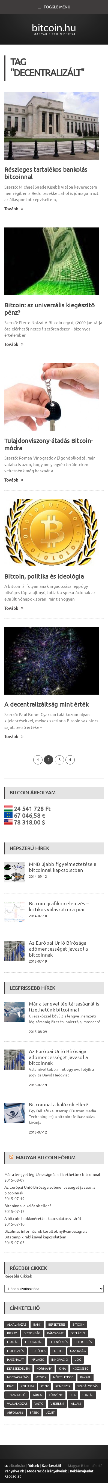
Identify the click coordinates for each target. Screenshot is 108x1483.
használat (15, 1359)
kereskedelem (18, 1368)
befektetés (57, 1324)
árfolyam (15, 1412)
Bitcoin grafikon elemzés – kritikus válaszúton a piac (59, 906)
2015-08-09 (38, 1032)
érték (34, 1412)
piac (10, 1386)
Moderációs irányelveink (47, 1471)
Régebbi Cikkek (18, 1276)
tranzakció (16, 1395)
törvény (56, 1395)
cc (6, 1466)
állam (76, 1403)
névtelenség (63, 1377)
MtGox (40, 1377)
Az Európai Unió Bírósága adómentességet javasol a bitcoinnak (58, 948)
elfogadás (34, 1342)
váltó (39, 1403)
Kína (62, 1368)
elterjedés (83, 1342)
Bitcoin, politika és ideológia (44, 576)
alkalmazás (16, 1324)
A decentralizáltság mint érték (46, 704)
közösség (80, 1368)
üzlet (50, 1412)
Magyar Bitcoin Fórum (46, 1157)
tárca (37, 1395)
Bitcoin (79, 1324)
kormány (44, 1368)
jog (78, 1359)
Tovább (14, 209)
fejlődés (38, 1351)
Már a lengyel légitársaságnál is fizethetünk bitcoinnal (64, 1006)
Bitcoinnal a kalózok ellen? (58, 1104)
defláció (78, 1333)
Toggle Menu (54, 7)
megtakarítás (18, 1377)
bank (37, 1324)
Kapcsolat (12, 1476)
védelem (57, 1403)
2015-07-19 (38, 961)
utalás (87, 1395)
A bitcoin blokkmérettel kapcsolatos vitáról (42, 1218)
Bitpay (12, 1333)
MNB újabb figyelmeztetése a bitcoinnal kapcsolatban (62, 867)
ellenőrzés (58, 1342)
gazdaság (77, 1351)
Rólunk (33, 1466)
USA (73, 1395)
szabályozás (87, 1386)
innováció (59, 1359)
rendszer (62, 1386)
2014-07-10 (38, 916)
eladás (12, 1342)
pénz (45, 1386)
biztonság (32, 1333)
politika (27, 1386)
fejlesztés (15, 1351)
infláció (37, 1359)
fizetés (57, 1351)
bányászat (55, 1333)
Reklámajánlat (82, 1471)
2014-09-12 (38, 876)
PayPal (85, 1377)
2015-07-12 (38, 1132)
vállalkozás (17, 1403)
